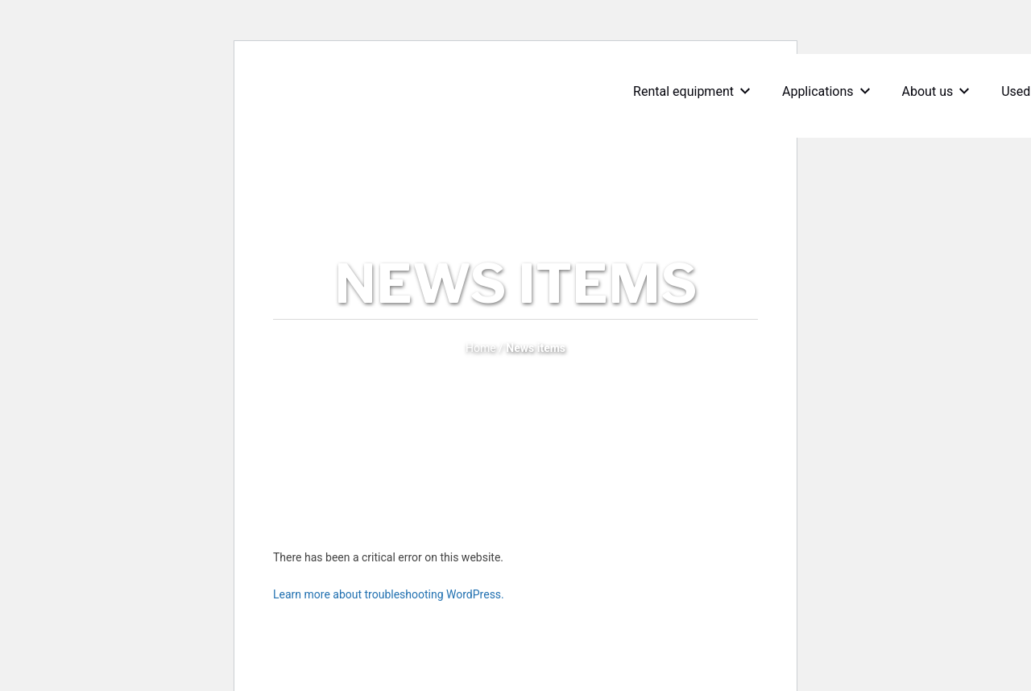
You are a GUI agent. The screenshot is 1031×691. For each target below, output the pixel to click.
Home (481, 347)
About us (940, 91)
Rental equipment (695, 91)
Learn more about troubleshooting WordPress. (388, 594)
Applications (830, 91)
